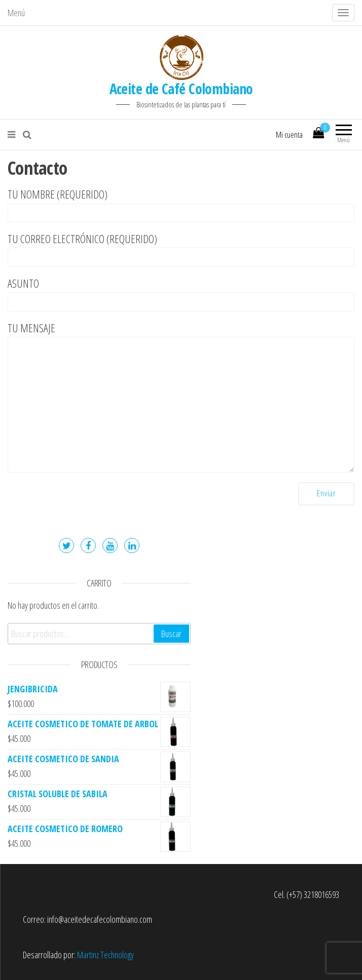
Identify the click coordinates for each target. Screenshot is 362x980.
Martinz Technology (105, 955)
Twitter (66, 545)
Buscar (171, 634)
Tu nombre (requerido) (181, 204)
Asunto (181, 293)
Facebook (88, 545)
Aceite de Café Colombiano (181, 88)
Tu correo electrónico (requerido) (181, 249)
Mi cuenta (289, 134)
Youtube (110, 545)
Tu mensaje (181, 396)
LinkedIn (132, 545)
